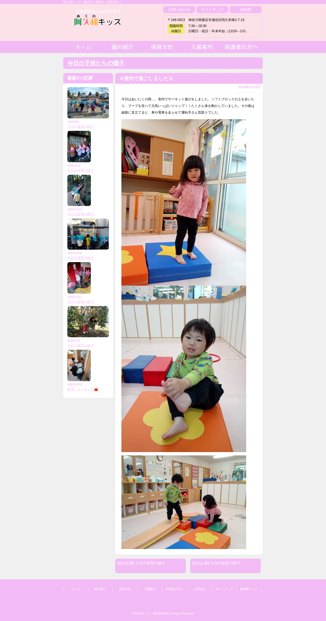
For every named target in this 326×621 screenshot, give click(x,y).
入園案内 (150, 589)
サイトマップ (212, 9)
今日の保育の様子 (80, 126)
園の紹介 (100, 589)
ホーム (75, 589)
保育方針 (125, 589)
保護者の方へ (174, 589)
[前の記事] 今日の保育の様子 (141, 563)
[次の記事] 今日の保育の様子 (216, 563)
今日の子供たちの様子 (95, 63)
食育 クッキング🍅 (82, 389)
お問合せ (199, 589)
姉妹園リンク (249, 589)
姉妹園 (245, 9)
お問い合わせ (179, 9)
